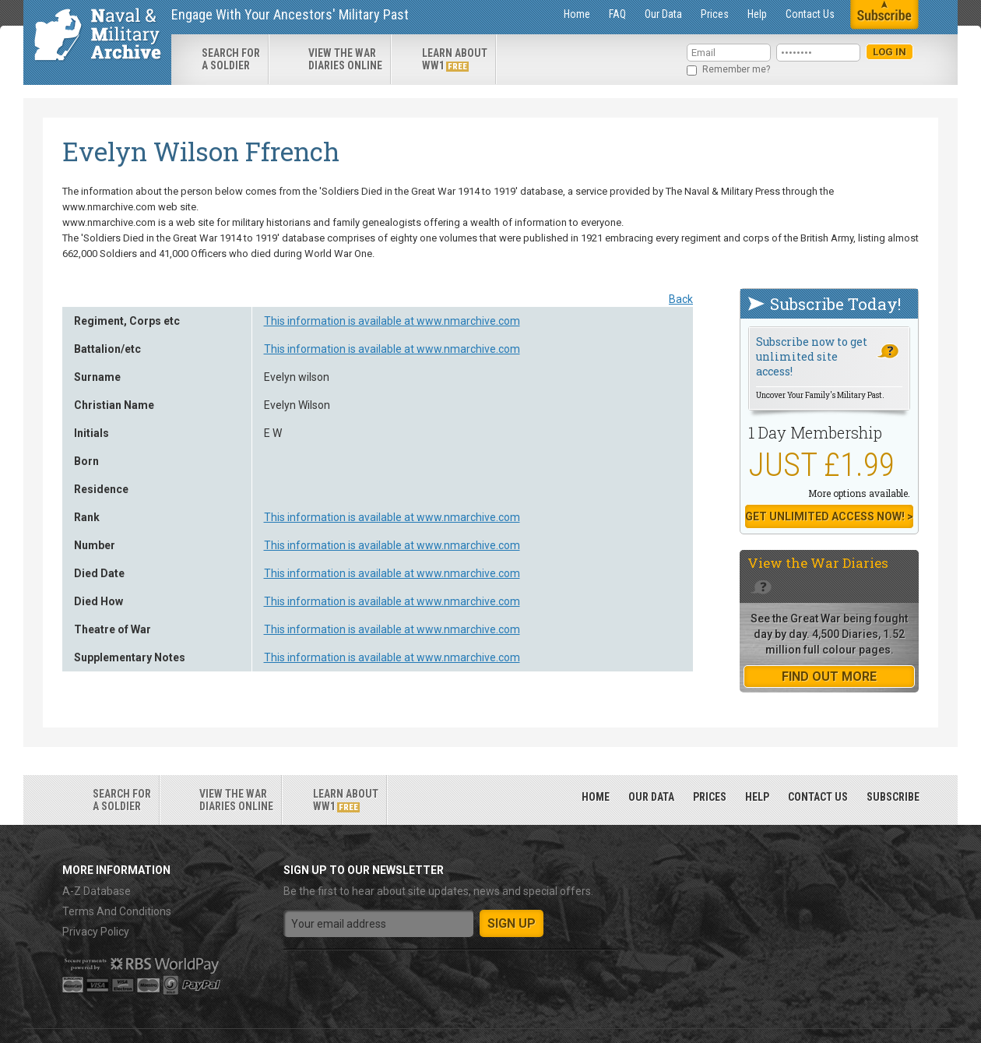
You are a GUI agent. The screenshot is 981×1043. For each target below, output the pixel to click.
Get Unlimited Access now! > (829, 516)
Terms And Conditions (116, 911)
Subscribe (893, 797)
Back (681, 299)
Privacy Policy (95, 931)
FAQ (617, 14)
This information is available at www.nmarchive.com (392, 321)
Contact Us (810, 14)
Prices (715, 14)
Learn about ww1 (454, 59)
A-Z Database (96, 891)
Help (757, 14)
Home (577, 14)
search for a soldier (231, 59)
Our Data (663, 14)
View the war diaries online (345, 59)
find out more (829, 676)
